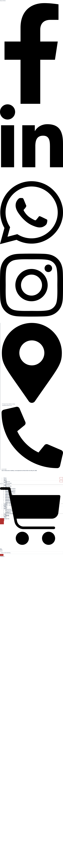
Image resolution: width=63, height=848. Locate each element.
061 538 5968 (4, 469)
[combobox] (31, 553)
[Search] (1, 555)
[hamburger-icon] (61, 478)
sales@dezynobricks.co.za (7, 405)
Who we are (8, 481)
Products (3, 834)
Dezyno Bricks (3, 0)
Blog (2, 840)
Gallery (3, 836)
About (5, 479)
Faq (2, 838)
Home (5, 478)
